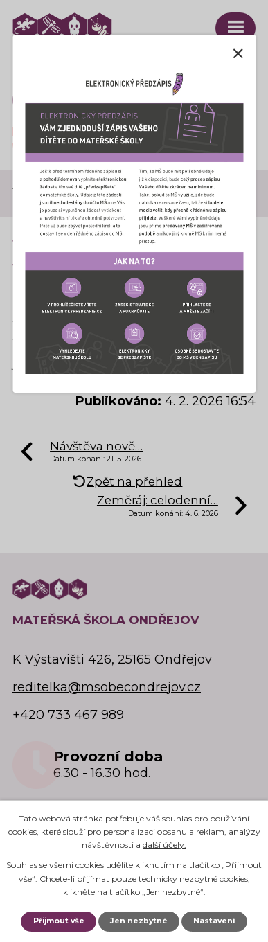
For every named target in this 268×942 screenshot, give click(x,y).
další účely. (164, 844)
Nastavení (214, 920)
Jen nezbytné (139, 920)
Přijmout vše (58, 920)
